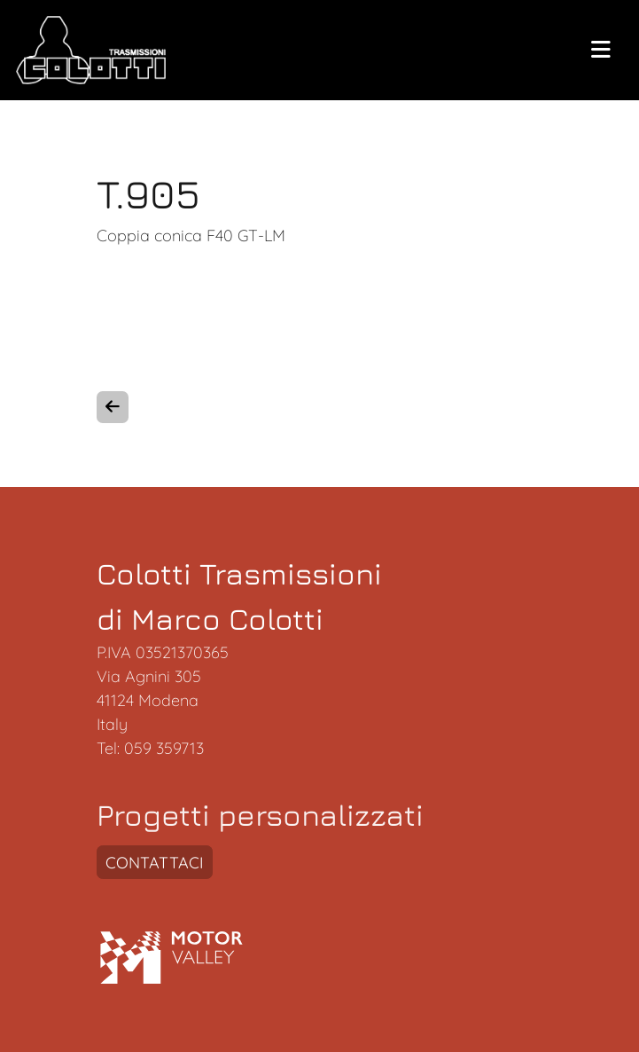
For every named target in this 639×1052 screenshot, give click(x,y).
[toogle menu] (602, 50)
